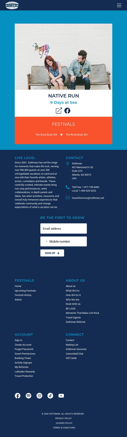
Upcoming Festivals (25, 290)
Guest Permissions (25, 353)
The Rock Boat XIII (77, 134)
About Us (75, 280)
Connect (75, 334)
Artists (18, 299)
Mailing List (72, 344)
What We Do (72, 290)
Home (18, 286)
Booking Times (23, 358)
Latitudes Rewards (25, 371)
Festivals (63, 124)
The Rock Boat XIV (46, 134)
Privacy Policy (63, 418)
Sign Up (52, 253)
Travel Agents (73, 317)
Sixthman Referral (75, 322)
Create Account (23, 344)
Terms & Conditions (63, 427)
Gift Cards (71, 358)
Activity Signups (23, 362)
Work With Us (73, 304)
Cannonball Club (74, 353)
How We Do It (73, 295)
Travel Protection (24, 376)
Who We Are (72, 299)
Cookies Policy (63, 423)
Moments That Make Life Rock (82, 313)
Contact (74, 158)
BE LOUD (71, 308)
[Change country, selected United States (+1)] (45, 241)
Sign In (18, 340)
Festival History (23, 295)
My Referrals (21, 367)
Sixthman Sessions (76, 349)
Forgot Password (24, 349)
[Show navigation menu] (119, 5)
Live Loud (25, 158)
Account (24, 334)
